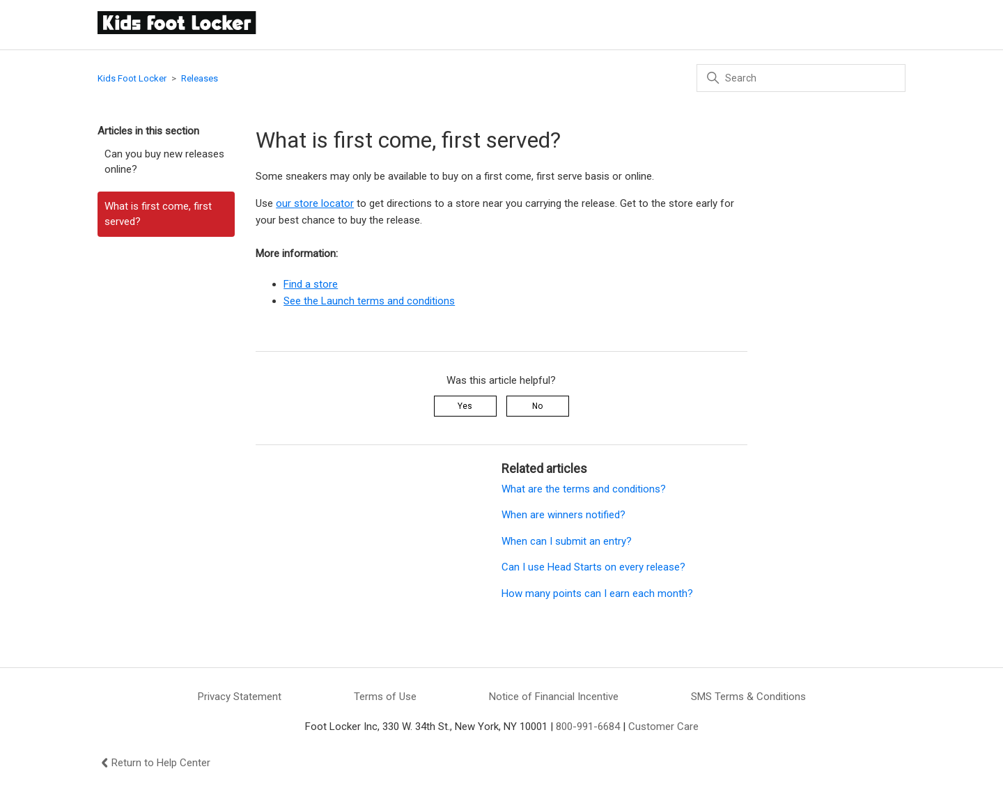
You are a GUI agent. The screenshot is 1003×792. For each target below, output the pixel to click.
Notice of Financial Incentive (554, 696)
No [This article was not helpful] (537, 406)
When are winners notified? (563, 514)
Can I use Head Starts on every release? (593, 567)
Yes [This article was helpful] (465, 406)
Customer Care (663, 726)
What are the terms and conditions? (584, 489)
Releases (199, 78)
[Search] (801, 78)
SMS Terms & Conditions (748, 696)
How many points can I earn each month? (597, 593)
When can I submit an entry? (569, 541)
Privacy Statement (239, 696)
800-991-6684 (588, 726)
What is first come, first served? (158, 214)
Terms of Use (385, 696)
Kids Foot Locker (132, 78)
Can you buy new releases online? (164, 162)
